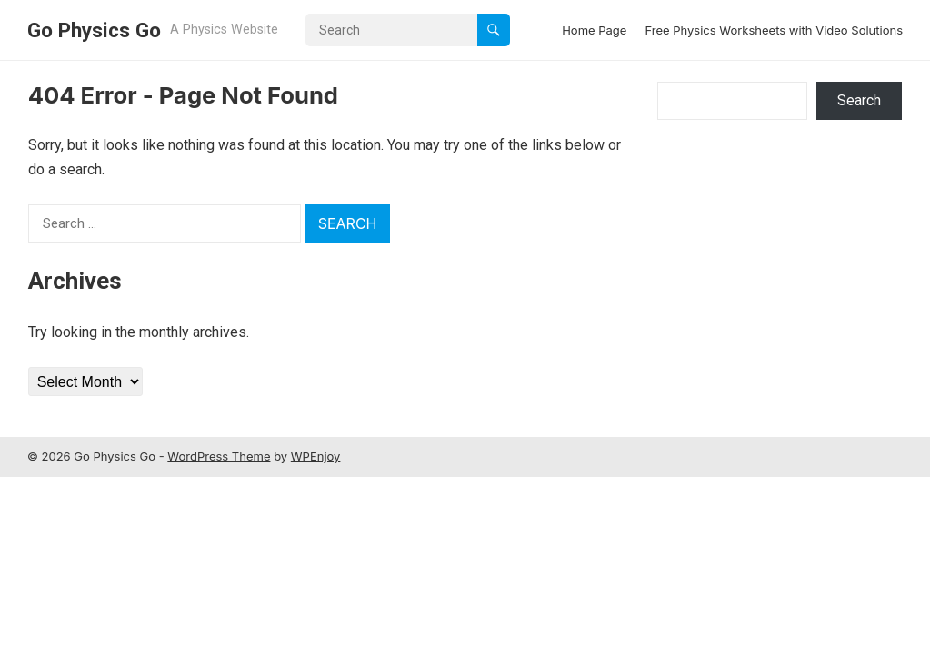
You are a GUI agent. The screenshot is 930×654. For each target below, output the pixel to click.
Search (859, 100)
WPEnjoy (316, 456)
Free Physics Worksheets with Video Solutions (774, 30)
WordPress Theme (218, 456)
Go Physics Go (94, 30)
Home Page (594, 30)
